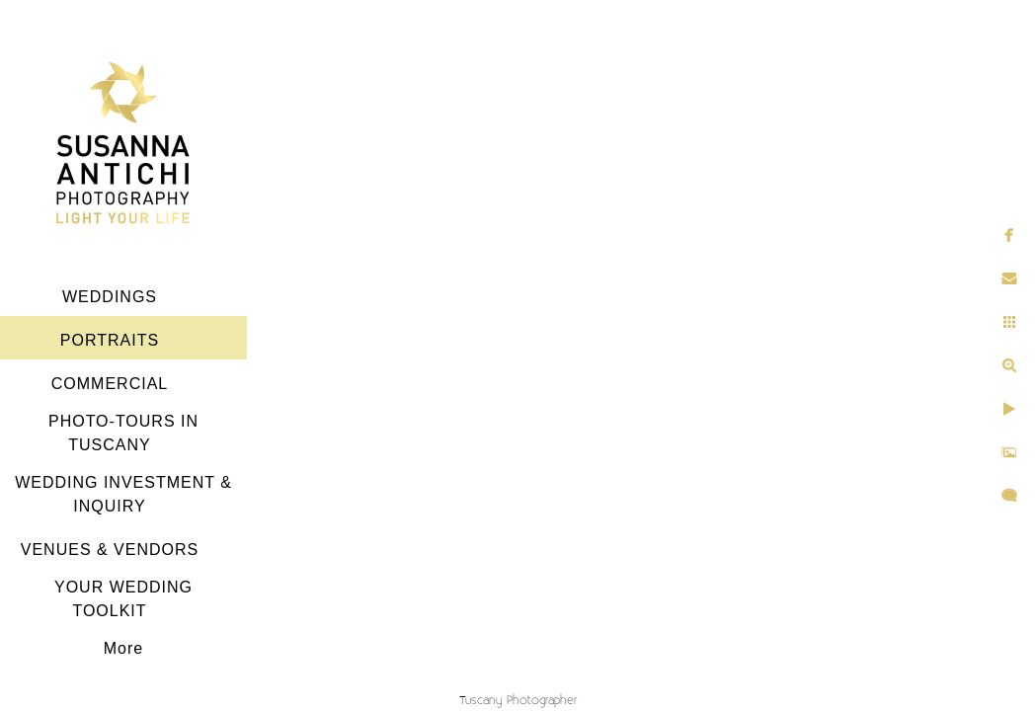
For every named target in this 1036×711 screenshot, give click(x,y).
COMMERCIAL (109, 383)
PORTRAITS (109, 340)
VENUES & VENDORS (110, 549)
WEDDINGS (109, 296)
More (123, 648)
